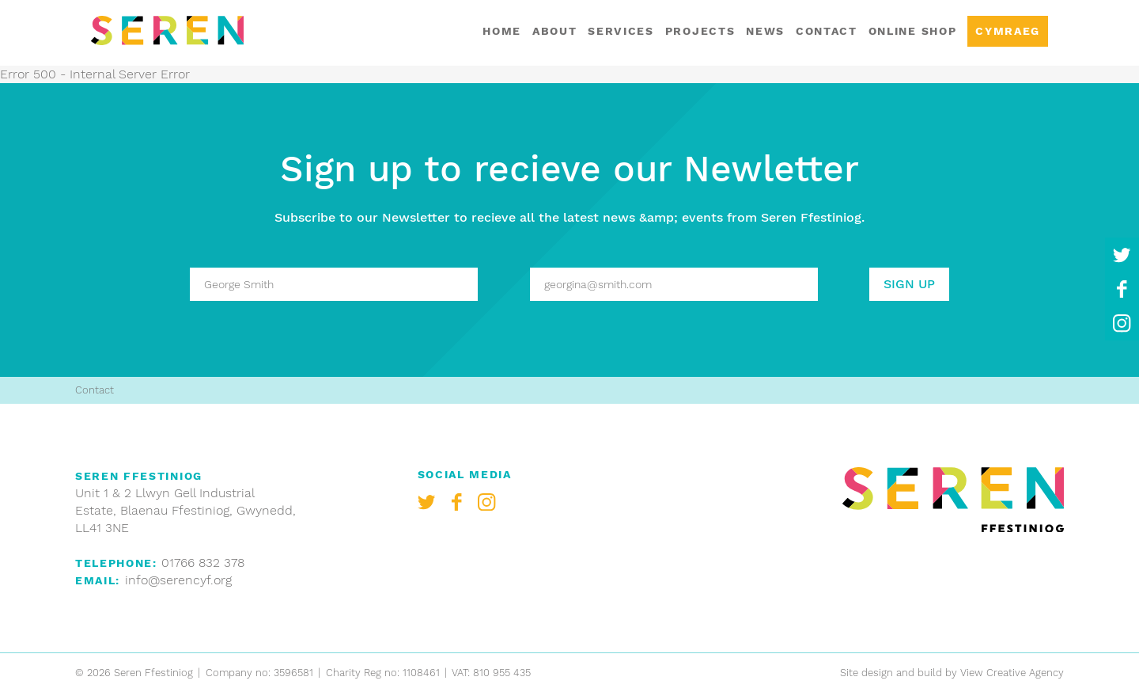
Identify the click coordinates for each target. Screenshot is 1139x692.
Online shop (912, 31)
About (554, 31)
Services (620, 31)
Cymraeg (1007, 31)
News (765, 31)
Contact (826, 31)
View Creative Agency (1012, 673)
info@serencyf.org (178, 579)
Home (501, 31)
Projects (700, 31)
